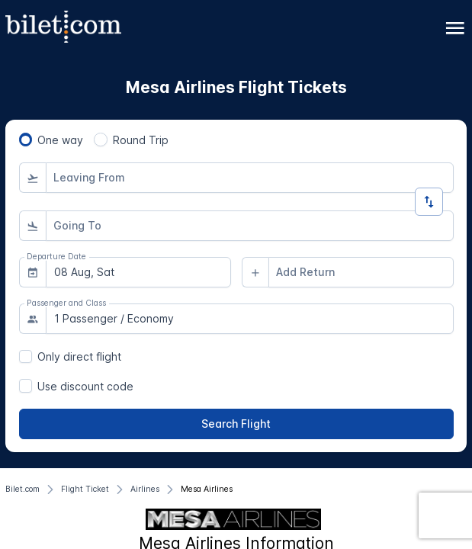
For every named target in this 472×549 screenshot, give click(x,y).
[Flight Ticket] (85, 489)
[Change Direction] (429, 202)
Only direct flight (79, 356)
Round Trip (141, 139)
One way (60, 139)
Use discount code (85, 386)
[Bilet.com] (22, 489)
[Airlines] (144, 489)
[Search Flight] (236, 424)
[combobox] (250, 177)
